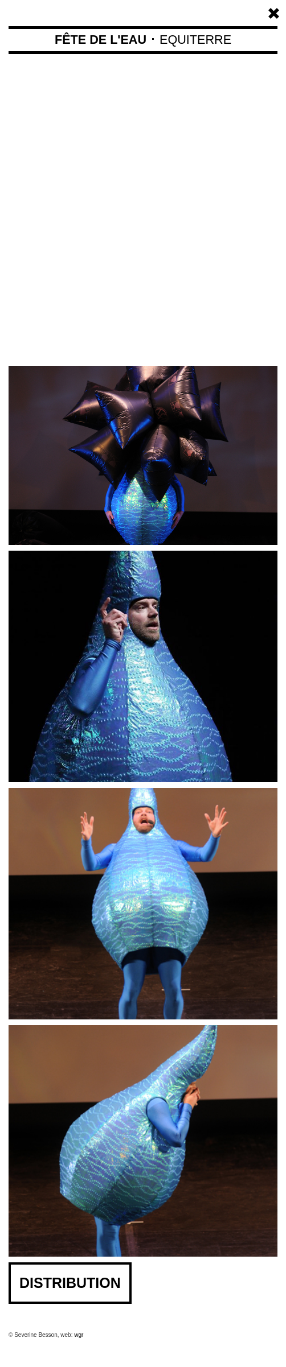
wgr (78, 1335)
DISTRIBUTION (70, 1283)
